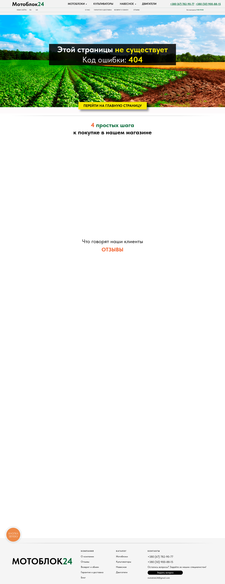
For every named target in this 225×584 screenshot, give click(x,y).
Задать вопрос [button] (165, 572)
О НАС (87, 10)
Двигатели (121, 572)
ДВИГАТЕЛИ (149, 3)
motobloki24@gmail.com (159, 578)
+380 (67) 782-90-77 (160, 556)
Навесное (121, 567)
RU (30, 10)
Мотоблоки (122, 556)
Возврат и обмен (121, 10)
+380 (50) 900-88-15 (160, 562)
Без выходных (195, 10)
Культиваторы (123, 561)
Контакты (154, 551)
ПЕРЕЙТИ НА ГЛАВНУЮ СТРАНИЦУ (112, 106)
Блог (83, 577)
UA (37, 10)
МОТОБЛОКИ (76, 3)
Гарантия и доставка (103, 10)
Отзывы (85, 561)
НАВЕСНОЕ (127, 3)
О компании (87, 556)
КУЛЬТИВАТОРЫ (103, 3)
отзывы (136, 10)
